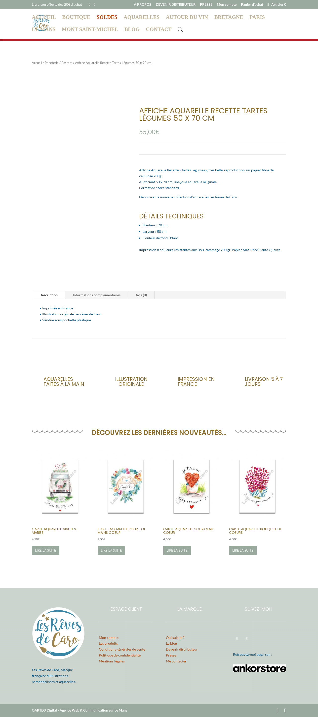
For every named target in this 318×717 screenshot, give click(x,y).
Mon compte (227, 4)
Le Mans (43, 30)
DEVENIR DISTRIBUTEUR (176, 4)
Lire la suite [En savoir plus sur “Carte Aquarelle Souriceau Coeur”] (177, 550)
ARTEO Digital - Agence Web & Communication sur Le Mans (81, 710)
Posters (66, 63)
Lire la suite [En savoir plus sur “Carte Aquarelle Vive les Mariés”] (45, 550)
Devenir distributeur (182, 649)
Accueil (44, 18)
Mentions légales (112, 661)
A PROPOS (142, 4)
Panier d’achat (252, 4)
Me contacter (176, 661)
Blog (132, 30)
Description (49, 295)
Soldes (107, 18)
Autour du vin (187, 18)
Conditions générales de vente (122, 649)
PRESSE (206, 4)
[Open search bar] (180, 29)
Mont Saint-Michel (90, 30)
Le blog (171, 643)
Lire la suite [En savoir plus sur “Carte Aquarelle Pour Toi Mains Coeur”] (111, 550)
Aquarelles (141, 18)
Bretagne (228, 18)
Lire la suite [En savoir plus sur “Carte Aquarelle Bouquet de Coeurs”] (242, 550)
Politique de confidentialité (120, 655)
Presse (171, 655)
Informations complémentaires (96, 295)
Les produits (108, 643)
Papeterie (52, 63)
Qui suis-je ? (175, 637)
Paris (257, 18)
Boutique (76, 18)
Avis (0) (141, 295)
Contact (158, 30)
